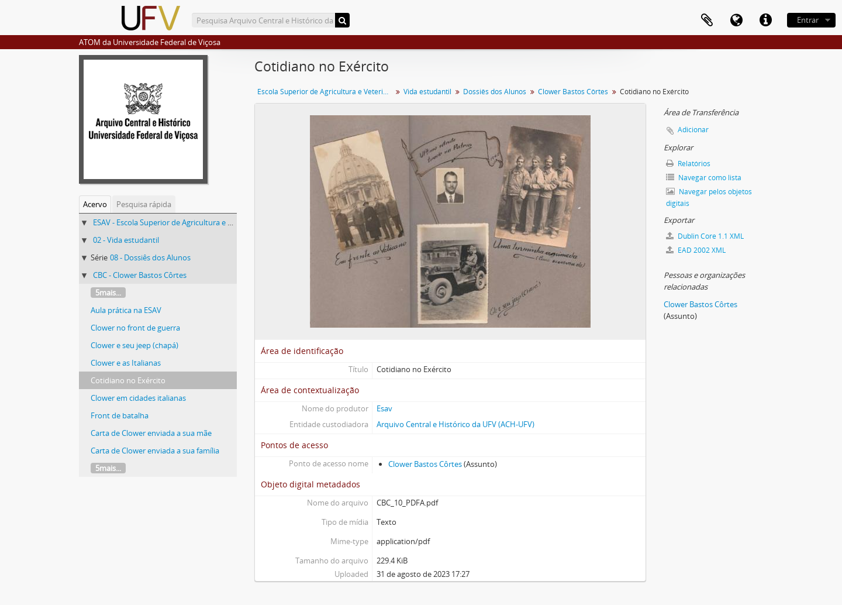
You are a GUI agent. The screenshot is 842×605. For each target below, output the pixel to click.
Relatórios (688, 164)
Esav (384, 408)
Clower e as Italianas (126, 363)
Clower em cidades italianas (138, 398)
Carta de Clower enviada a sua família (155, 450)
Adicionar (693, 130)
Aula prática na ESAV (126, 310)
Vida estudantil (427, 92)
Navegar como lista (703, 178)
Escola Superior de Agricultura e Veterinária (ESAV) (326, 92)
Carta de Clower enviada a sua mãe (151, 433)
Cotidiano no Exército (128, 380)
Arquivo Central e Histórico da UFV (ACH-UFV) (455, 424)
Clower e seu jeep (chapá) (134, 345)
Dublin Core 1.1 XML (705, 236)
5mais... (108, 292)
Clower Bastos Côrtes (573, 92)
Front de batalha (120, 415)
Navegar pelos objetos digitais (709, 197)
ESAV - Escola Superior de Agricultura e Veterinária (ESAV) (191, 222)
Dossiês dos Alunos (494, 92)
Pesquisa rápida (143, 204)
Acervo (95, 204)
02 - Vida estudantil (126, 240)
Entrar (808, 20)
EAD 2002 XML (696, 250)
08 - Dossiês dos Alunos (150, 257)
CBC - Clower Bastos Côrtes (140, 275)
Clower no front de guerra (135, 327)
